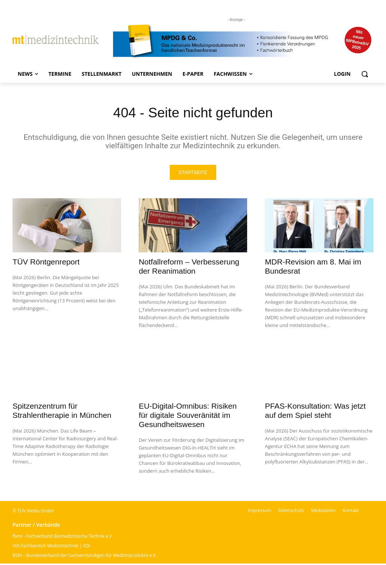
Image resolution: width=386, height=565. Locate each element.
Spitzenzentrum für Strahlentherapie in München (62, 412)
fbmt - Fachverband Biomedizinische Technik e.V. (63, 537)
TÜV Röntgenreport (46, 263)
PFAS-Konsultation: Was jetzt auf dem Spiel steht (315, 412)
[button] (364, 74)
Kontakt (351, 512)
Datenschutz (291, 512)
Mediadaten (323, 512)
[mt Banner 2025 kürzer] (243, 41)
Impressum (259, 512)
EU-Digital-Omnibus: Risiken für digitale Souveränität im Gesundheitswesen (188, 416)
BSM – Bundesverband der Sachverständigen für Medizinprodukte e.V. (85, 557)
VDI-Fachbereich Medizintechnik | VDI (51, 547)
